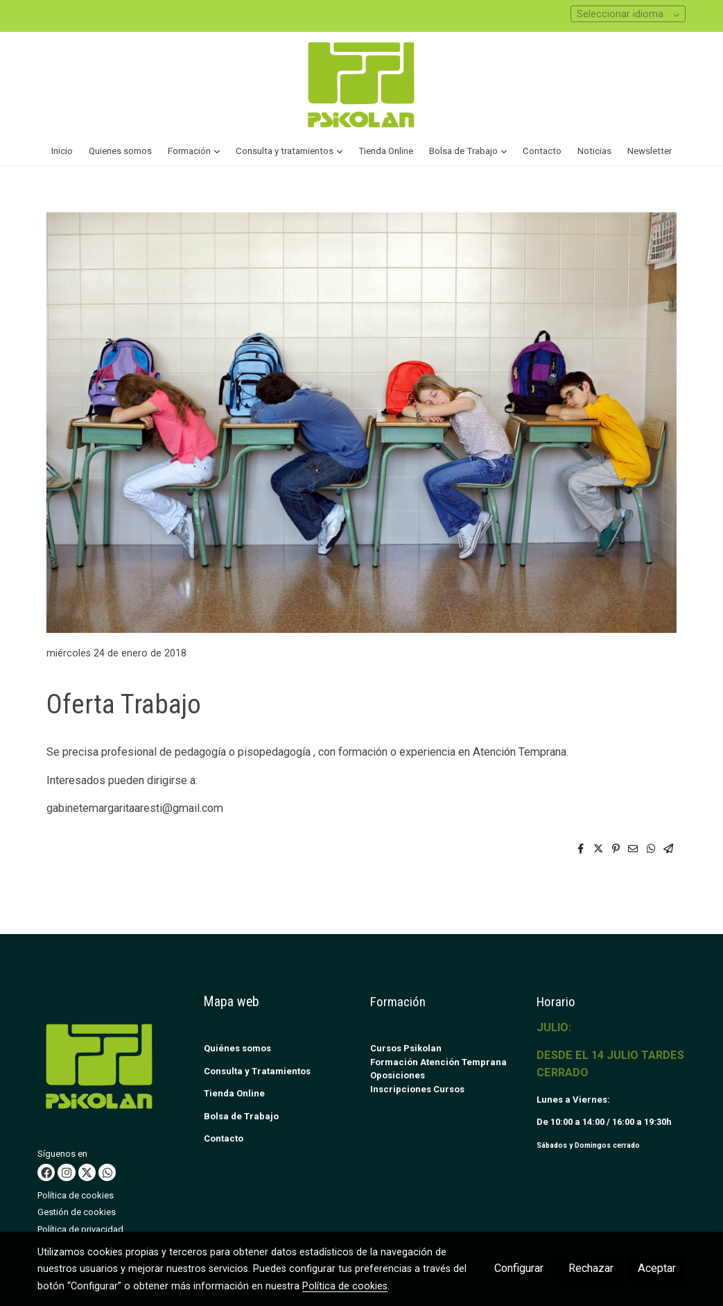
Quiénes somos (237, 1048)
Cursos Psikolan (406, 1048)
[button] (193, 151)
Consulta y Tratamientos (257, 1071)
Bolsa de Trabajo (241, 1116)
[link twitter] (86, 1172)
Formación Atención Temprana (438, 1062)
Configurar (518, 1268)
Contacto (223, 1138)
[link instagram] (66, 1172)
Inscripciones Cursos (417, 1089)
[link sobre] (111, 1069)
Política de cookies (75, 1195)
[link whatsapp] (107, 1172)
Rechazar (590, 1268)
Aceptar (657, 1268)
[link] (361, 84)
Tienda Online (234, 1093)
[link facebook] (46, 1172)
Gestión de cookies (76, 1212)
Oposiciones (397, 1075)
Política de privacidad (80, 1229)
